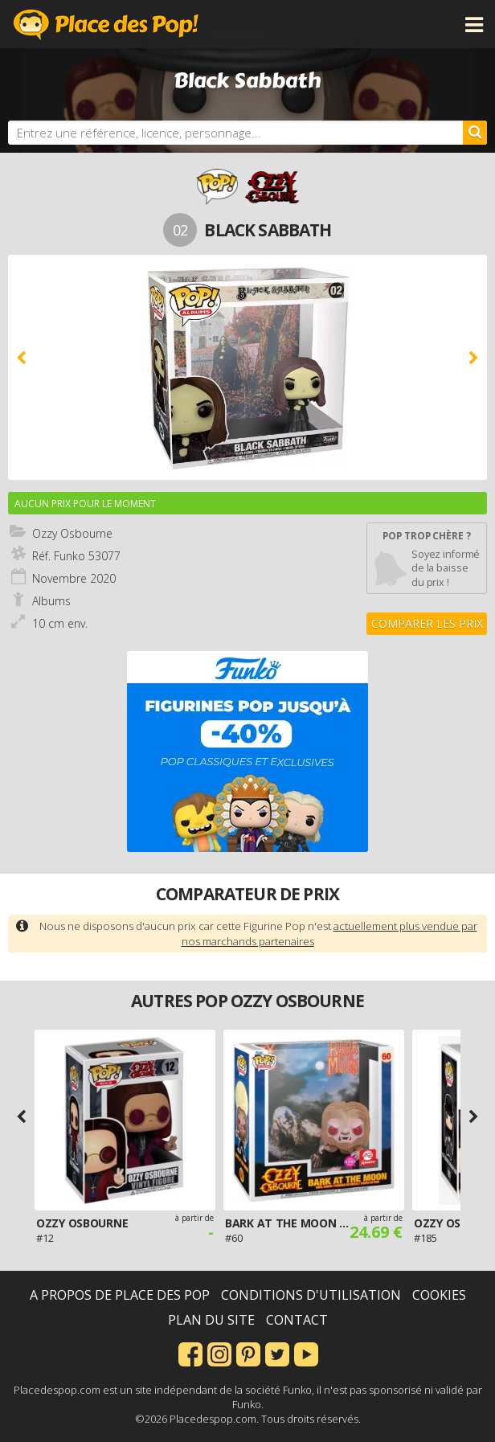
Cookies (439, 1295)
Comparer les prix (427, 623)
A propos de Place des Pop (120, 1295)
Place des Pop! (106, 24)
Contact (297, 1320)
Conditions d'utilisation (311, 1295)
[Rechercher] (475, 133)
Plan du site (211, 1320)
